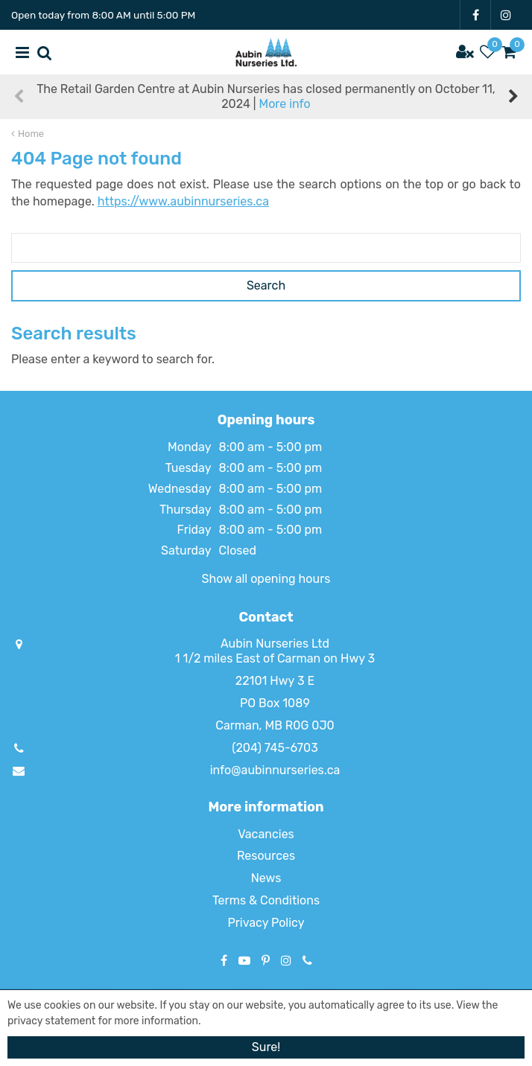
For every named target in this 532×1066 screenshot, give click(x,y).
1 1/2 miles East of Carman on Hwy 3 (275, 658)
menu (22, 52)
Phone (307, 960)
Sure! (266, 1047)
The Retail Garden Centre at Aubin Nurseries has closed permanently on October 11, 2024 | (266, 96)
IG (505, 14)
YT (244, 960)
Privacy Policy (265, 923)
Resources (266, 856)
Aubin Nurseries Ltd (275, 643)
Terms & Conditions (266, 900)
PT (266, 960)
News (266, 878)
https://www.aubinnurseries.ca (183, 201)
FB (475, 14)
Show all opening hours (266, 579)
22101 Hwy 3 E (274, 681)
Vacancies (266, 834)
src (45, 52)
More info (284, 104)
